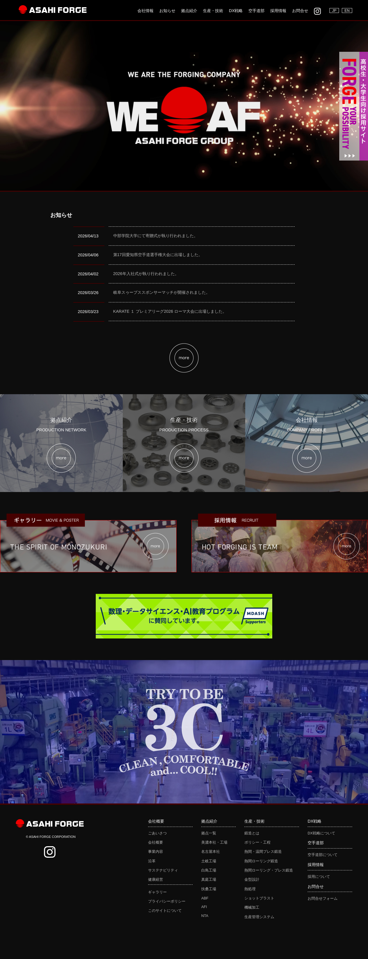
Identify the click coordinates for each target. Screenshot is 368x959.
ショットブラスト (259, 898)
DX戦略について (321, 833)
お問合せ (300, 10)
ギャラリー (157, 892)
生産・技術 (213, 10)
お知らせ (167, 10)
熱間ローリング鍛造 (261, 861)
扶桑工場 (208, 889)
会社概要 (155, 842)
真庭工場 (208, 879)
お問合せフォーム (323, 898)
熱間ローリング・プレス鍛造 (268, 870)
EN (347, 10)
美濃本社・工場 (214, 842)
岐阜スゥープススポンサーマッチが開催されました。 (161, 292)
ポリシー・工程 (257, 842)
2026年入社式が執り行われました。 (146, 273)
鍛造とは (251, 833)
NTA (204, 916)
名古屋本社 (210, 851)
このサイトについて (165, 910)
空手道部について (323, 855)
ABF (204, 898)
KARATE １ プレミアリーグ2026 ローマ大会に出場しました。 (170, 311)
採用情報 (278, 10)
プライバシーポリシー (166, 901)
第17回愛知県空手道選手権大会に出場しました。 (157, 254)
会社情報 (145, 10)
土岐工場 (208, 861)
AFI (204, 907)
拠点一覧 (208, 833)
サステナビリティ (163, 870)
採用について (319, 876)
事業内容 (155, 851)
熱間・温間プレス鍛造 (263, 851)
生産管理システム (259, 917)
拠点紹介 (189, 10)
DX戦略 (236, 10)
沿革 (152, 861)
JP (334, 10)
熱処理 (250, 889)
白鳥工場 (208, 870)
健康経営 (155, 879)
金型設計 (251, 879)
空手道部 (256, 10)
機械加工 (251, 907)
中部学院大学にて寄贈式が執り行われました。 (155, 235)
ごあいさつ (157, 833)
